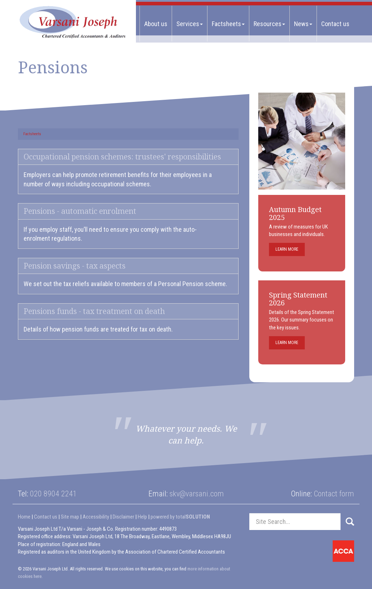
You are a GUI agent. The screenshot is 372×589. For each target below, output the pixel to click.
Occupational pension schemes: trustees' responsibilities (122, 156)
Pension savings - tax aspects (75, 265)
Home (24, 517)
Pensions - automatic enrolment (80, 211)
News (303, 24)
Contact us (335, 24)
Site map (70, 517)
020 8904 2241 (53, 493)
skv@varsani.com (197, 493)
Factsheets (228, 24)
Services (189, 24)
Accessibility (96, 517)
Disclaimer (123, 517)
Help (142, 517)
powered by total (180, 517)
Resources (269, 24)
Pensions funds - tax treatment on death (94, 311)
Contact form (334, 493)
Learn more (286, 249)
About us (155, 24)
